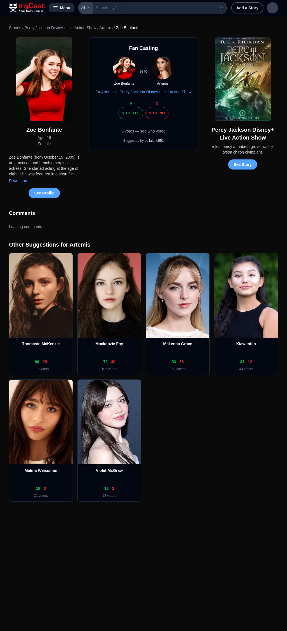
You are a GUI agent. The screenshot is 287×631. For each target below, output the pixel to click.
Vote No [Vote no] (157, 113)
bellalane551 (154, 141)
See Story (243, 164)
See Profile (44, 193)
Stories (15, 27)
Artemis (106, 27)
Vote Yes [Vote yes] (131, 113)
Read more (18, 180)
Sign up (266, 8)
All (85, 8)
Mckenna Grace (177, 344)
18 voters (109, 496)
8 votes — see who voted (143, 131)
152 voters (178, 369)
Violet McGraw (109, 470)
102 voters (109, 369)
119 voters (41, 369)
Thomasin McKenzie (41, 344)
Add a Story (211, 8)
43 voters (246, 369)
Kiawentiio (246, 344)
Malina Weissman (41, 470)
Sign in (241, 8)
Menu (61, 8)
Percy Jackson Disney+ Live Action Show (60, 27)
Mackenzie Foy (109, 344)
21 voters (41, 496)
